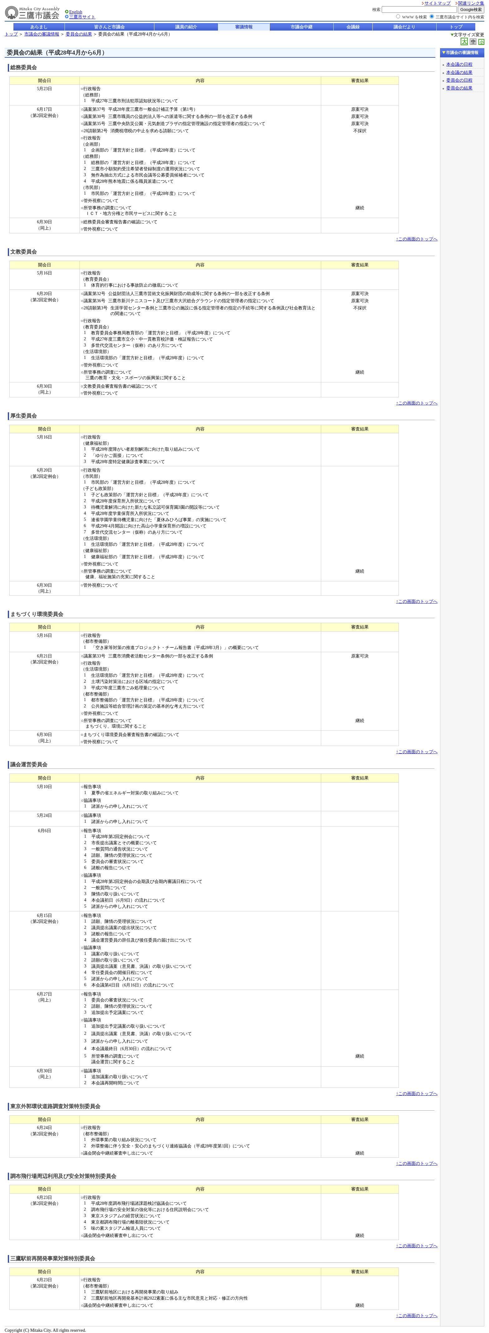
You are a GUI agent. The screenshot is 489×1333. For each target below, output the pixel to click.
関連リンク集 (471, 3)
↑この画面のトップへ (417, 239)
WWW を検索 (414, 17)
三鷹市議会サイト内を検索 (460, 17)
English (75, 12)
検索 (376, 9)
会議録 (353, 27)
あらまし (39, 27)
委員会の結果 (79, 34)
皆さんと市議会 (109, 27)
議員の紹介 (186, 27)
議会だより (404, 27)
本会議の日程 (459, 64)
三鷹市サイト (82, 17)
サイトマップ (437, 3)
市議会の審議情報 (41, 34)
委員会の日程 (459, 80)
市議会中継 (301, 27)
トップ (455, 27)
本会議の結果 (459, 72)
